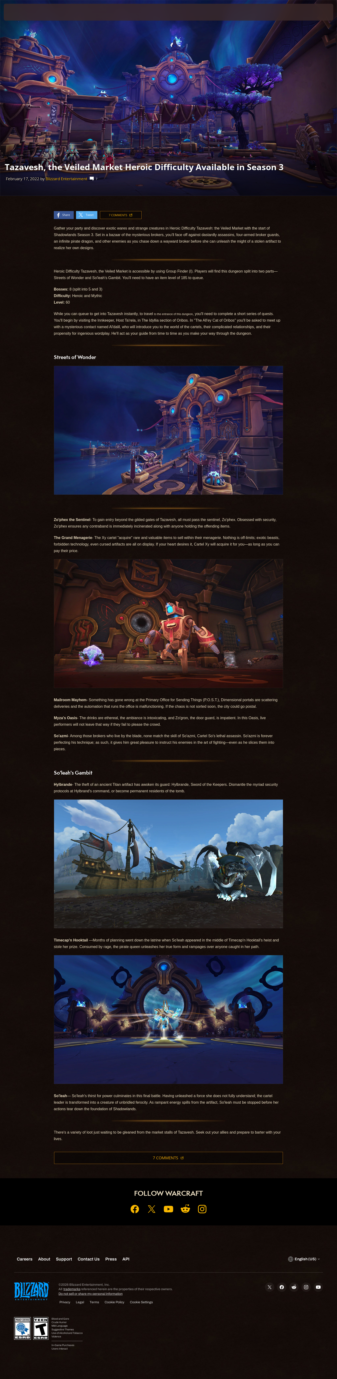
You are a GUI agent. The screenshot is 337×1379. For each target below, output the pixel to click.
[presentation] (21, 12)
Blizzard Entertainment (66, 178)
